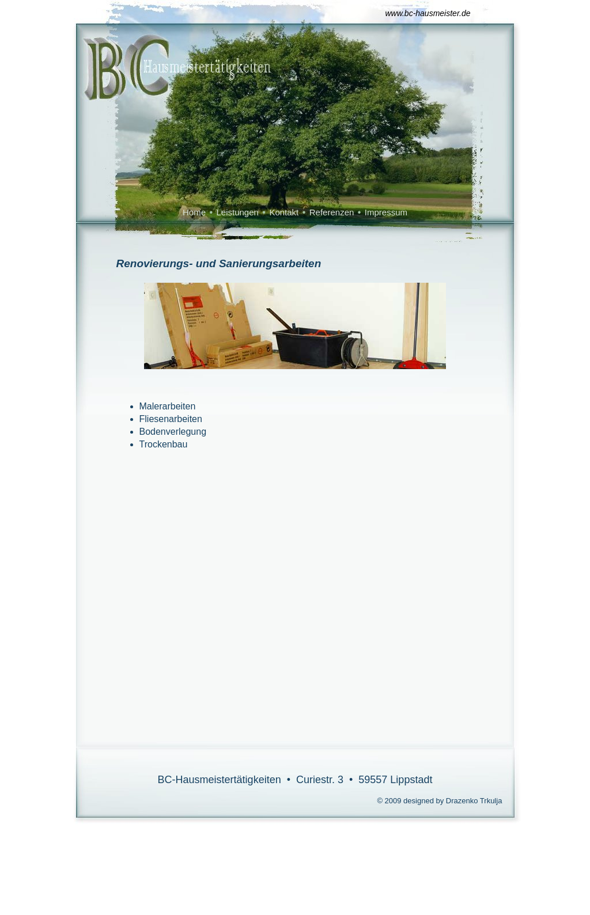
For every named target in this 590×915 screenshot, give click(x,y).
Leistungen (237, 212)
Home (194, 212)
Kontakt (283, 212)
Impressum (386, 212)
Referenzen (331, 212)
